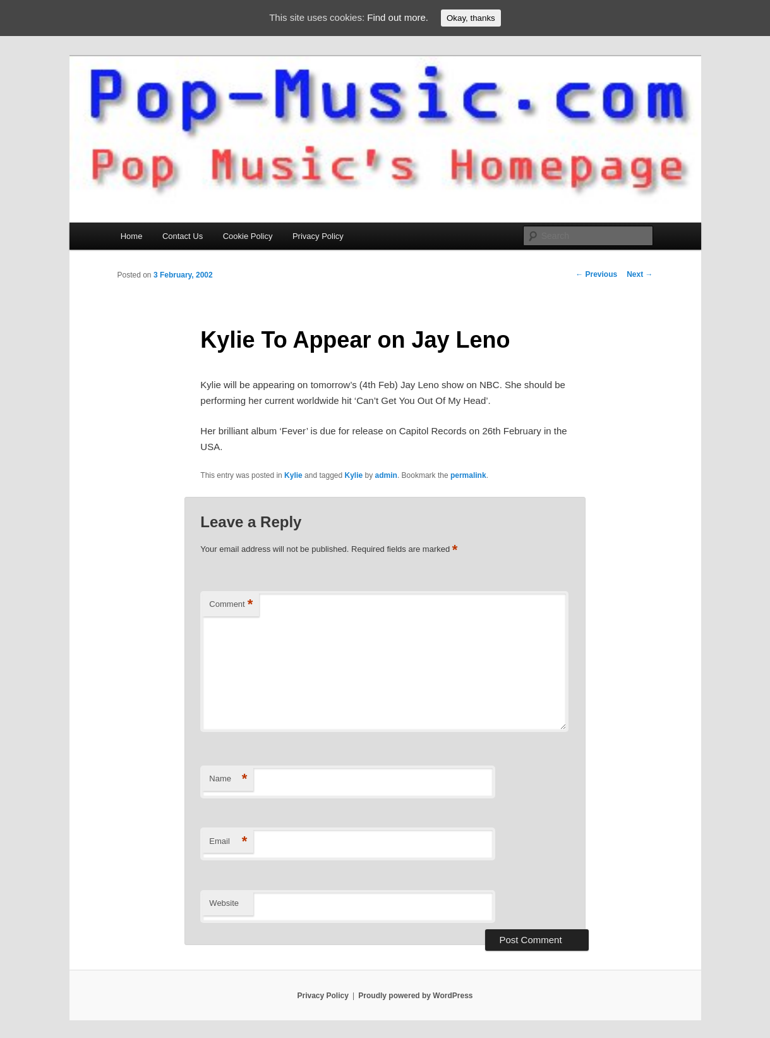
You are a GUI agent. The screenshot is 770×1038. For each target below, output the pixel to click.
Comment (231, 604)
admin (386, 475)
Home (132, 236)
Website (224, 903)
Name (228, 779)
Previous (596, 274)
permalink (468, 475)
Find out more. (397, 17)
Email (228, 842)
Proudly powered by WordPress (415, 995)
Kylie (293, 475)
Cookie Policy (248, 236)
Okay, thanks (471, 18)
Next (640, 274)
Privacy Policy (318, 236)
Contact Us (182, 236)
